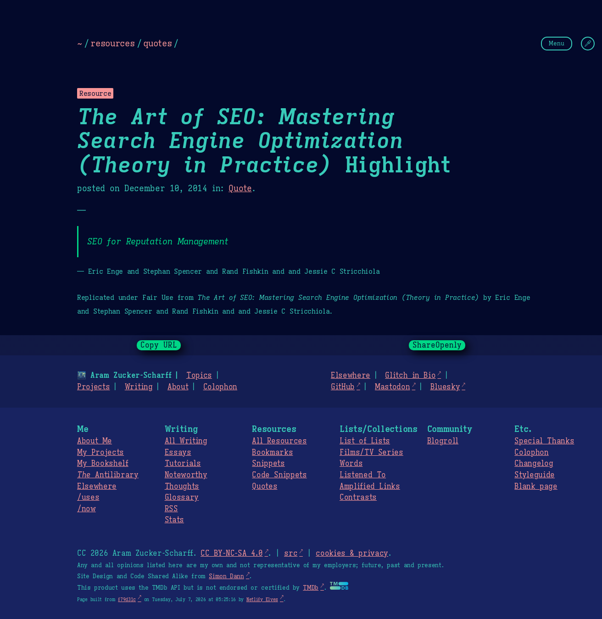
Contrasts (358, 497)
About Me (94, 441)
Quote (240, 188)
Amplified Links (370, 486)
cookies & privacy (352, 553)
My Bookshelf (102, 463)
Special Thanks (544, 441)
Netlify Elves (262, 599)
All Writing (186, 441)
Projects (93, 387)
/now (86, 509)
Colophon (220, 387)
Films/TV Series (371, 452)
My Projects (100, 452)
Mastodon (392, 387)
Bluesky (445, 387)
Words (351, 463)
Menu (556, 43)
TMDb (310, 587)
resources (112, 43)
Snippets (268, 463)
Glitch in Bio (410, 375)
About (177, 387)
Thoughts (182, 486)
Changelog (533, 463)
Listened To (363, 475)
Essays (178, 452)
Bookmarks (272, 452)
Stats (174, 520)
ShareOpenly (437, 345)
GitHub (343, 387)
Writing (139, 387)
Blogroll (442, 441)
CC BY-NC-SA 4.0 (231, 553)
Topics (199, 375)
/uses (88, 497)
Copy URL (158, 345)
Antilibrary (108, 475)
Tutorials (183, 463)
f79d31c (127, 599)
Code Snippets (279, 475)
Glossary (182, 497)
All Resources (279, 441)
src (290, 553)
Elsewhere (350, 375)
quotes (157, 43)
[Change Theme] (588, 43)
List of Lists (365, 441)
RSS (171, 509)
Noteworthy (186, 475)
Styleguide (534, 475)
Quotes (264, 486)
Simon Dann (226, 576)
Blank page (535, 486)
